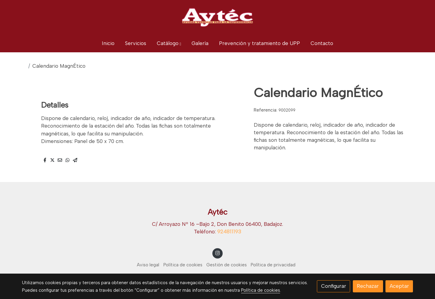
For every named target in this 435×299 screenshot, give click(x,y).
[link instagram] (217, 252)
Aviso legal (148, 265)
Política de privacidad (273, 265)
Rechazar (368, 286)
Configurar (333, 286)
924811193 (229, 232)
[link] (217, 17)
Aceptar (399, 286)
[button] (169, 43)
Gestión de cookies (226, 265)
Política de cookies (182, 265)
